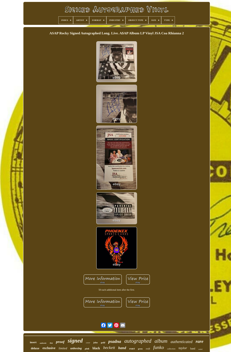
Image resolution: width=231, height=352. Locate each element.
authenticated (182, 341)
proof (60, 342)
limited (63, 348)
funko (158, 347)
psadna (114, 341)
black (96, 348)
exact (132, 348)
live (51, 343)
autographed (137, 341)
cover (88, 343)
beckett (109, 347)
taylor (183, 348)
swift (148, 349)
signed (75, 341)
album (161, 341)
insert (33, 342)
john (95, 342)
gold (103, 342)
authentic (43, 343)
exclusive (49, 348)
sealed (200, 349)
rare (199, 341)
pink (87, 348)
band (192, 348)
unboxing (76, 348)
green (140, 349)
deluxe (35, 348)
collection (171, 349)
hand (122, 348)
